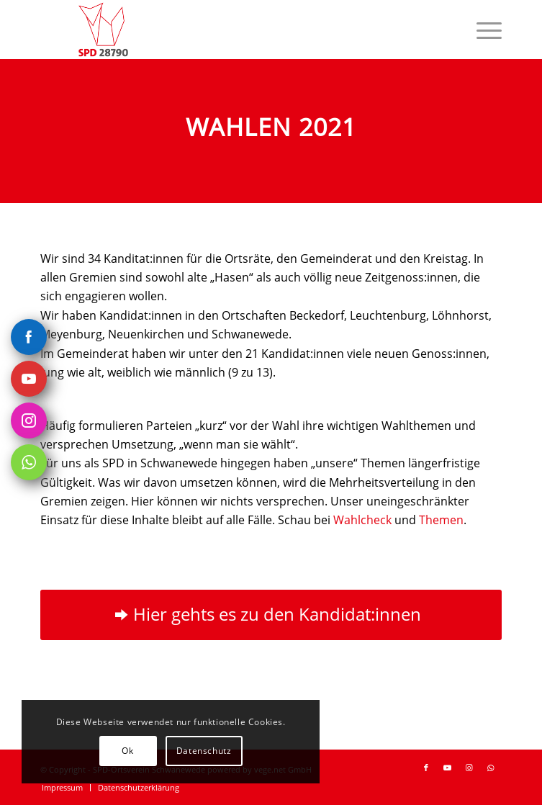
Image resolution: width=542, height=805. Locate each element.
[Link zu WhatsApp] (491, 767)
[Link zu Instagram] (469, 767)
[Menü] (482, 29)
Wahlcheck (362, 520)
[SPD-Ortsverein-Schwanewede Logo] (224, 29)
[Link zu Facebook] (426, 767)
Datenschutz (204, 751)
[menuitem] (482, 29)
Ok (127, 751)
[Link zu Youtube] (448, 767)
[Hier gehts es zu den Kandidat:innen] (270, 615)
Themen (441, 520)
